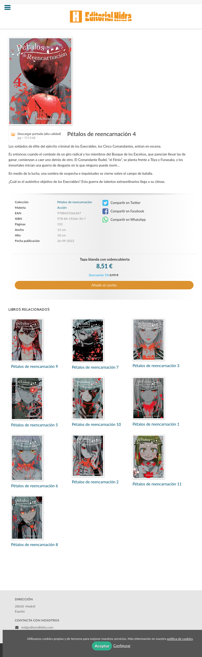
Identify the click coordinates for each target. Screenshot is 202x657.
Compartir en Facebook (123, 211)
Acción (62, 208)
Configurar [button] (121, 645)
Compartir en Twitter (121, 202)
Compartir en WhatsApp (124, 219)
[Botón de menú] (9, 7)
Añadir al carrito (104, 285)
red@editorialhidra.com (37, 627)
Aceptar (102, 645)
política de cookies (180, 639)
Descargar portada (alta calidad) (36, 135)
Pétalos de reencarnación (74, 202)
